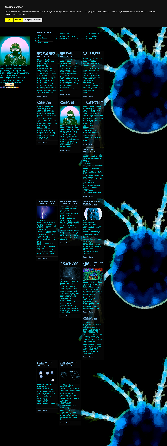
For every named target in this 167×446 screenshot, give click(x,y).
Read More (42, 96)
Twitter (93, 36)
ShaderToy (64, 38)
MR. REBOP (43, 42)
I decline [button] (18, 20)
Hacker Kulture (67, 36)
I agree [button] (9, 20)
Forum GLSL (65, 33)
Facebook (94, 33)
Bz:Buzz (42, 38)
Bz (39, 35)
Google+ (93, 38)
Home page (6, 39)
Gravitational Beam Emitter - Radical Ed (47, 54)
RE (39, 40)
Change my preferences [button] (33, 20)
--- (60, 40)
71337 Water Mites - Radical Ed (44, 364)
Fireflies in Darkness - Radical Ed (68, 364)
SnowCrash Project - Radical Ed (67, 54)
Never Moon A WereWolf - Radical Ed (91, 203)
